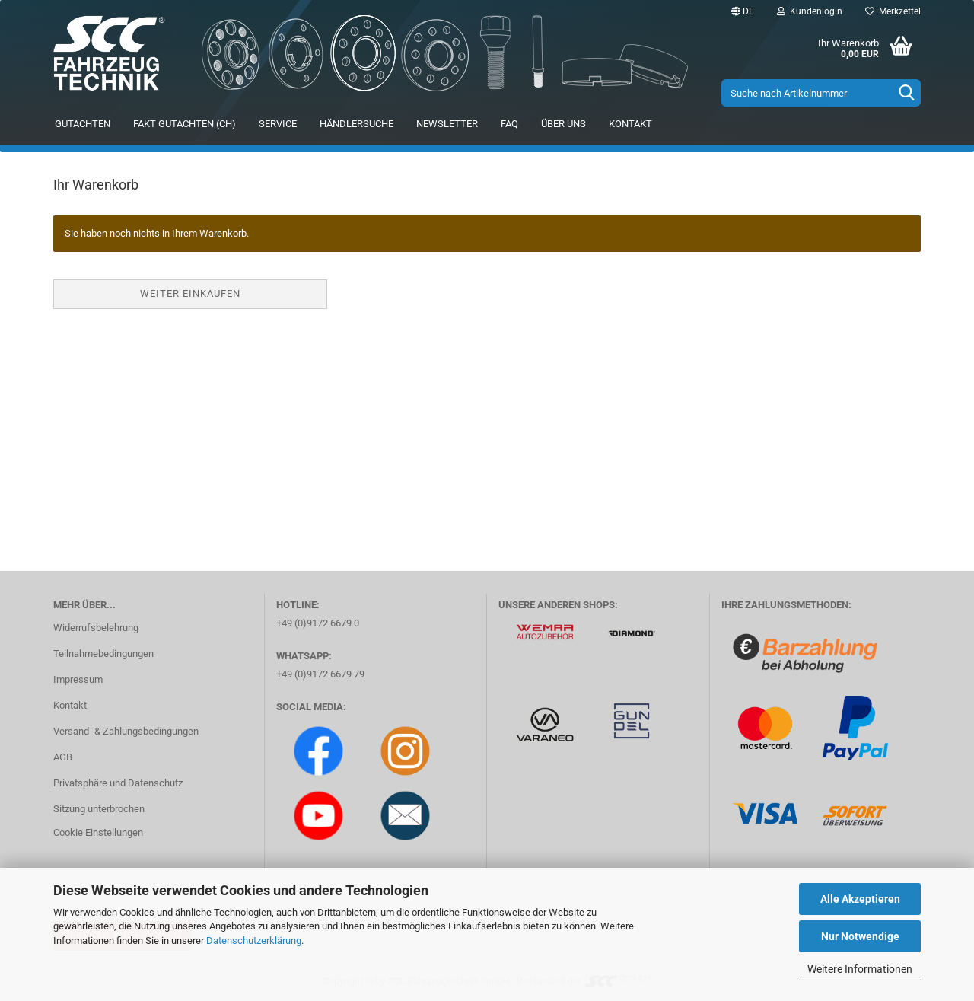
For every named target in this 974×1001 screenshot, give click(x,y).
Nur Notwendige (860, 936)
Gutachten (82, 123)
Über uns (563, 123)
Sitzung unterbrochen (99, 809)
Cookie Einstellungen (98, 832)
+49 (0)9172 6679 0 (317, 623)
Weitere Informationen (859, 969)
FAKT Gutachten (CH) (184, 123)
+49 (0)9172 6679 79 (320, 674)
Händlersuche (356, 123)
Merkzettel (893, 11)
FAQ (509, 123)
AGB (62, 757)
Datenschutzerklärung (253, 940)
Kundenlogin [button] (809, 11)
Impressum (78, 679)
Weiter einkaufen (190, 293)
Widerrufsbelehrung (95, 627)
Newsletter (447, 123)
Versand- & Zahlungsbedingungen (126, 731)
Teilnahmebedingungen (103, 653)
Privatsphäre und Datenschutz (118, 783)
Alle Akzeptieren (860, 899)
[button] (743, 11)
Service (278, 123)
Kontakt (630, 123)
